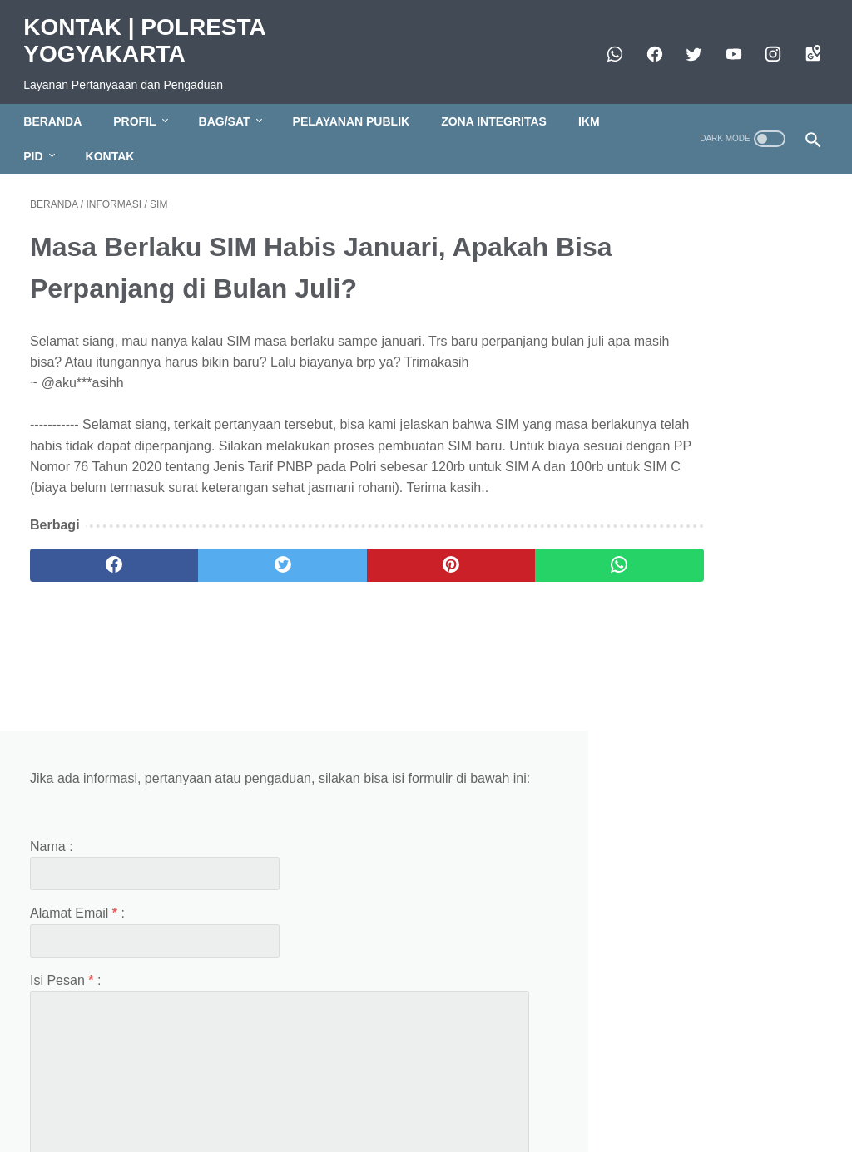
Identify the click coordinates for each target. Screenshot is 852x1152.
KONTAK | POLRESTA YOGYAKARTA (150, 30)
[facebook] (646, 44)
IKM (596, 105)
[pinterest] (360, 598)
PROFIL (141, 105)
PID (39, 140)
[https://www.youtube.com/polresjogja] (725, 44)
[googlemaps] (804, 44)
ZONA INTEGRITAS (500, 105)
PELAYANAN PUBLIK (357, 105)
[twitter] (686, 44)
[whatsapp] (607, 44)
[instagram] (765, 44)
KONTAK (116, 140)
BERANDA (59, 105)
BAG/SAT (230, 105)
